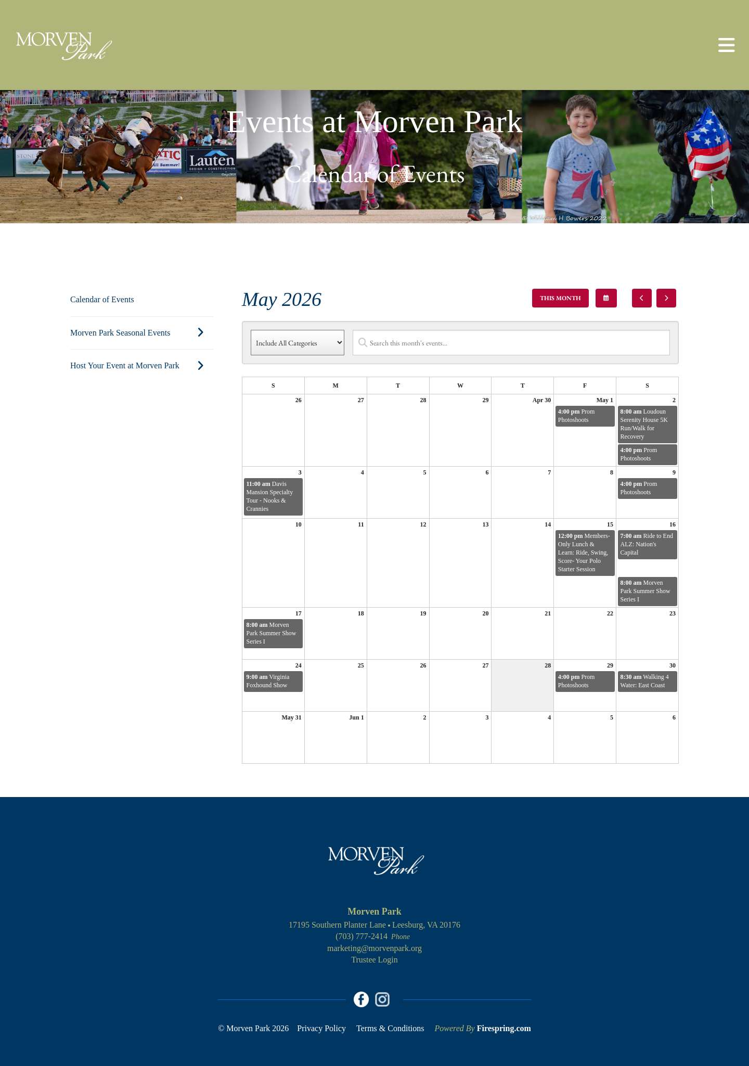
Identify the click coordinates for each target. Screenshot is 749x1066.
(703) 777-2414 (361, 936)
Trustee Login (374, 959)
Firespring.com (504, 1028)
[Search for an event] (511, 342)
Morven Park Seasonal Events (141, 333)
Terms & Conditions (390, 1028)
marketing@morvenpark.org (374, 948)
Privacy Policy (321, 1028)
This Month (560, 298)
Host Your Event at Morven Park (141, 366)
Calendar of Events (102, 299)
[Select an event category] (297, 342)
